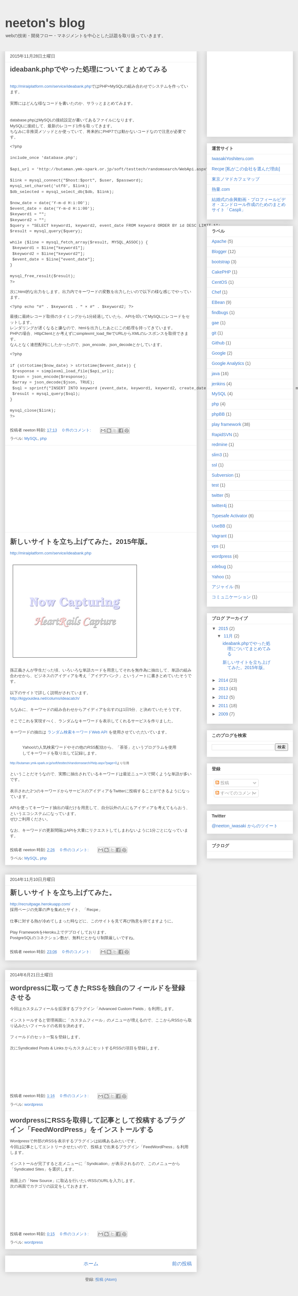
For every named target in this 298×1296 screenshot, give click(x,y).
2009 (224, 713)
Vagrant (219, 535)
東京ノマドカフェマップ (236, 179)
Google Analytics (228, 363)
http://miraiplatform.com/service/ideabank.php (50, 86)
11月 (229, 635)
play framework (226, 424)
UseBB (218, 525)
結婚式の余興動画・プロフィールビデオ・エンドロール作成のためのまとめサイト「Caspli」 (249, 204)
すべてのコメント (235, 792)
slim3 (217, 454)
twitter (217, 495)
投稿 (222, 782)
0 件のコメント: (77, 430)
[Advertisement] (101, 489)
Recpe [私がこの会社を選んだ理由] (246, 168)
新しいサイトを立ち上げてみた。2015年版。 (80, 541)
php (43, 438)
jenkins (218, 383)
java (216, 373)
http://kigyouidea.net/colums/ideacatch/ (44, 698)
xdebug (219, 566)
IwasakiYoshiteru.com (233, 158)
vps (215, 546)
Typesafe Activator (229, 515)
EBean (218, 302)
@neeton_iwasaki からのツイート (245, 825)
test (215, 485)
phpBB (218, 414)
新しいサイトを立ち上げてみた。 (63, 892)
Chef (216, 292)
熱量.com (221, 189)
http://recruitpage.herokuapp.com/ (40, 904)
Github (218, 342)
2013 (224, 688)
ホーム (91, 1263)
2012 (224, 697)
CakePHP (221, 271)
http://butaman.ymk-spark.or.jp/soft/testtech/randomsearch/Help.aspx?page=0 (63, 763)
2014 (224, 680)
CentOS (219, 282)
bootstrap (221, 261)
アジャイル (222, 586)
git (214, 333)
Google (219, 353)
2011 (224, 705)
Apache (219, 241)
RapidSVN (222, 434)
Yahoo (218, 576)
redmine (220, 444)
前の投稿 (182, 1263)
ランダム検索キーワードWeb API (77, 732)
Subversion (222, 475)
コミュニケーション (231, 596)
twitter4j (219, 505)
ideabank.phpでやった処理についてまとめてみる (89, 69)
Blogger (219, 251)
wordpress (33, 1104)
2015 (224, 628)
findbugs (220, 312)
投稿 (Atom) (106, 1279)
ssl (214, 464)
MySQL (31, 438)
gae (215, 322)
